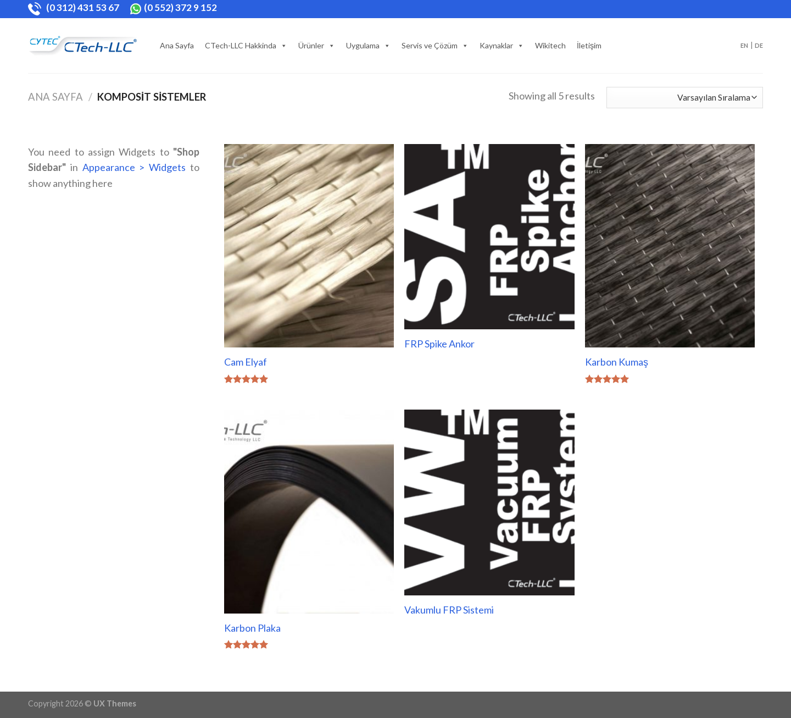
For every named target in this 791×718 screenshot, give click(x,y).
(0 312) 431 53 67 (74, 7)
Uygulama (363, 45)
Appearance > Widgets (134, 167)
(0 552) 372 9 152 (173, 7)
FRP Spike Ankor (439, 344)
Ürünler (311, 45)
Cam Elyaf (245, 362)
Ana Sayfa (177, 45)
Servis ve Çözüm (430, 45)
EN (744, 45)
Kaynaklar (496, 45)
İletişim (589, 45)
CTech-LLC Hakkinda (240, 45)
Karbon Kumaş (616, 362)
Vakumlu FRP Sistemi (449, 610)
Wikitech (550, 45)
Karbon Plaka (252, 628)
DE (759, 45)
